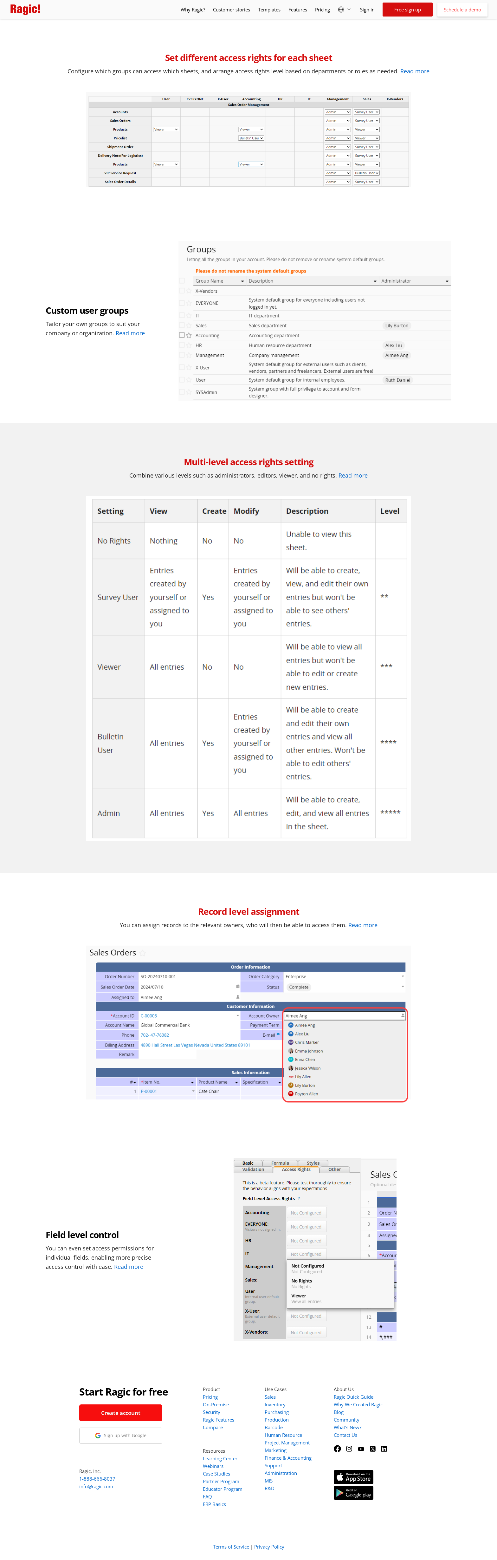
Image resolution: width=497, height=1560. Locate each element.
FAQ (207, 1496)
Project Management (287, 1442)
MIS (269, 1480)
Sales (270, 1397)
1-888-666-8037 (97, 1479)
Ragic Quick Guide (353, 1397)
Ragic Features (218, 1419)
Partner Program (221, 1481)
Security (211, 1412)
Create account (120, 1412)
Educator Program (222, 1489)
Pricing (322, 9)
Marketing (276, 1450)
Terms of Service (231, 1546)
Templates (269, 9)
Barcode (274, 1427)
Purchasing (277, 1412)
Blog (339, 1412)
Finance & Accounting (288, 1458)
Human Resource (283, 1435)
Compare (213, 1427)
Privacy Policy (269, 1546)
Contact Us (345, 1435)
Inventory (275, 1404)
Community (346, 1419)
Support (273, 1465)
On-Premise (216, 1404)
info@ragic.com (96, 1486)
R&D (269, 1488)
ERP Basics (214, 1504)
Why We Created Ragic (358, 1404)
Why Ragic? (193, 9)
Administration (281, 1473)
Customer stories (231, 9)
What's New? (347, 1427)
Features (297, 9)
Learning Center (220, 1458)
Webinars (213, 1466)
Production (277, 1419)
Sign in (367, 9)
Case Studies (216, 1473)
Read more (414, 71)
